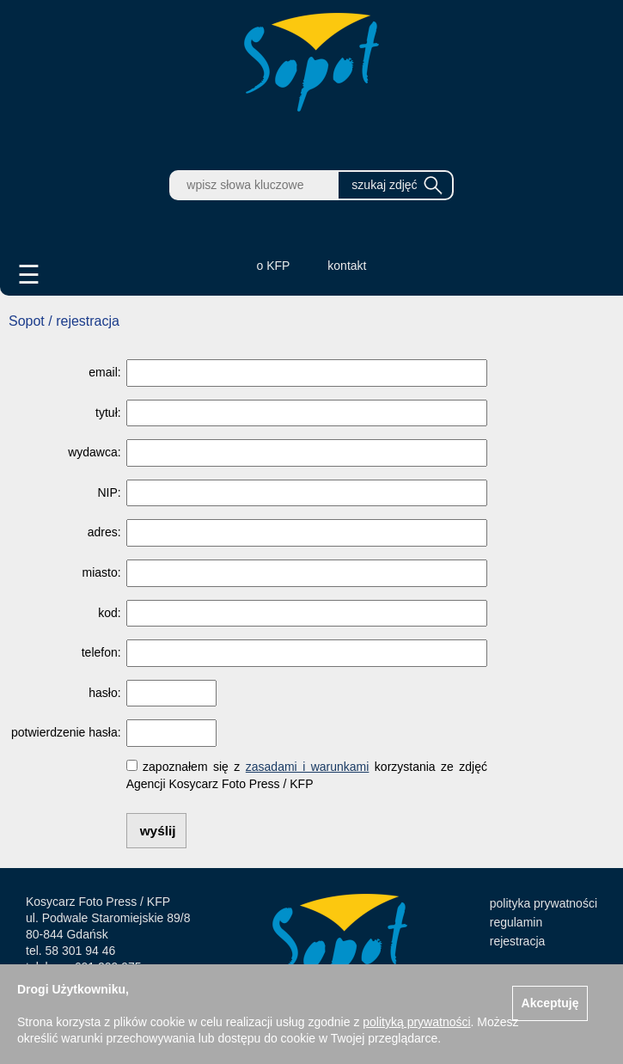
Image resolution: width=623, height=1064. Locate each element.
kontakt (346, 265)
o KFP (273, 265)
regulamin (516, 922)
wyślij (158, 830)
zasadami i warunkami (308, 767)
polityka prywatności (543, 903)
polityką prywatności (416, 1022)
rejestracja (518, 941)
